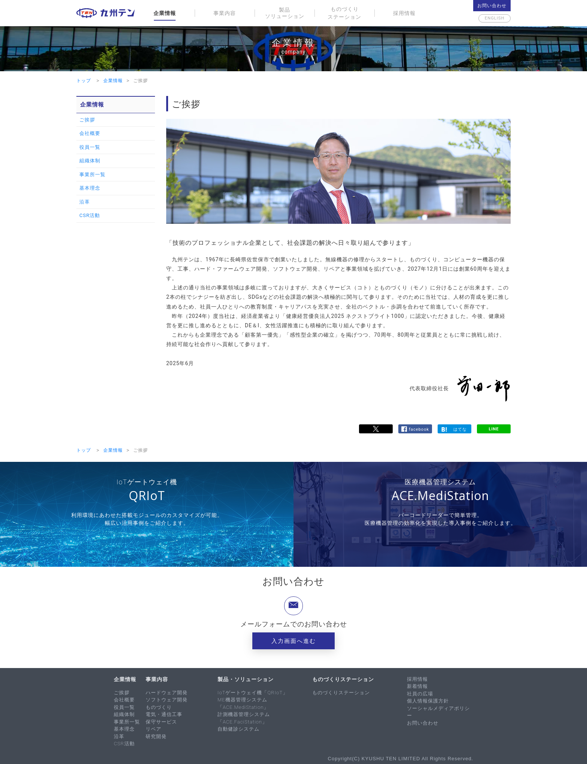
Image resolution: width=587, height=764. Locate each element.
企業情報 (164, 13)
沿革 (84, 202)
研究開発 (156, 736)
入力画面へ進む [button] (293, 641)
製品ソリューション (284, 13)
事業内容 (224, 13)
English (491, 18)
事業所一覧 (92, 174)
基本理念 (89, 188)
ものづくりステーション (344, 13)
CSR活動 (89, 215)
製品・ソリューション (246, 679)
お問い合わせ (492, 5)
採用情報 (404, 13)
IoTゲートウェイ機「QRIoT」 (253, 692)
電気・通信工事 (164, 714)
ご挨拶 (87, 120)
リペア (153, 729)
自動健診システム (238, 729)
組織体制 (89, 160)
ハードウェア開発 (167, 692)
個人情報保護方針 (428, 701)
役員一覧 (89, 147)
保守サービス (161, 722)
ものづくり (159, 707)
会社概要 (89, 133)
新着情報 (417, 686)
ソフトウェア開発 (167, 700)
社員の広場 (420, 694)
